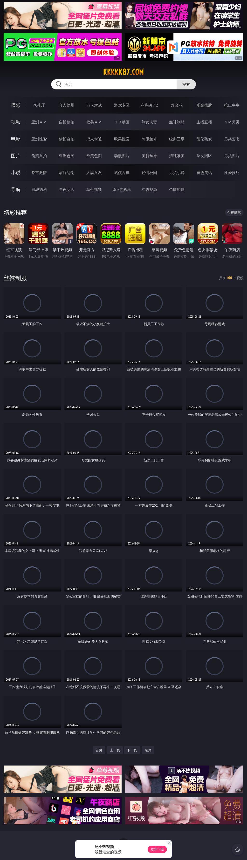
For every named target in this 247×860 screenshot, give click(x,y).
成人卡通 (94, 138)
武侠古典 (122, 172)
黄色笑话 (204, 172)
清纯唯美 (177, 155)
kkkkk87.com (123, 72)
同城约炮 (39, 189)
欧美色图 (94, 155)
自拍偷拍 (66, 122)
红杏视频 (149, 189)
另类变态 (232, 138)
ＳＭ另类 (232, 122)
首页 (99, 750)
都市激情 (39, 172)
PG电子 (39, 105)
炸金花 (177, 105)
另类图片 (232, 155)
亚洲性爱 (39, 138)
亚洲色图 (66, 155)
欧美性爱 (122, 138)
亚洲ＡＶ (39, 122)
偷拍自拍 (66, 138)
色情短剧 (177, 189)
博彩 (16, 105)
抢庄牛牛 (232, 105)
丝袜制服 (177, 122)
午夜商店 (66, 189)
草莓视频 (94, 189)
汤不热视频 (121, 189)
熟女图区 (204, 155)
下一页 (132, 750)
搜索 (186, 84)
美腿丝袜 (149, 155)
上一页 (115, 750)
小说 (16, 172)
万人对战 (94, 105)
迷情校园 (149, 172)
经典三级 (177, 138)
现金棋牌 (204, 105)
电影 (16, 138)
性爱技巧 (232, 172)
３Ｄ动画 (122, 122)
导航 (16, 189)
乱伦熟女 (204, 138)
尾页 (148, 750)
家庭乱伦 (66, 172)
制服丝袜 (149, 138)
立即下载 (157, 849)
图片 (16, 155)
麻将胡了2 (149, 105)
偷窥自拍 (39, 155)
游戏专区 (122, 105)
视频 (16, 122)
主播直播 (204, 122)
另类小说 (177, 172)
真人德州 (66, 105)
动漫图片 (122, 155)
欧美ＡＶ (94, 122)
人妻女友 (94, 172)
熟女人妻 (149, 122)
